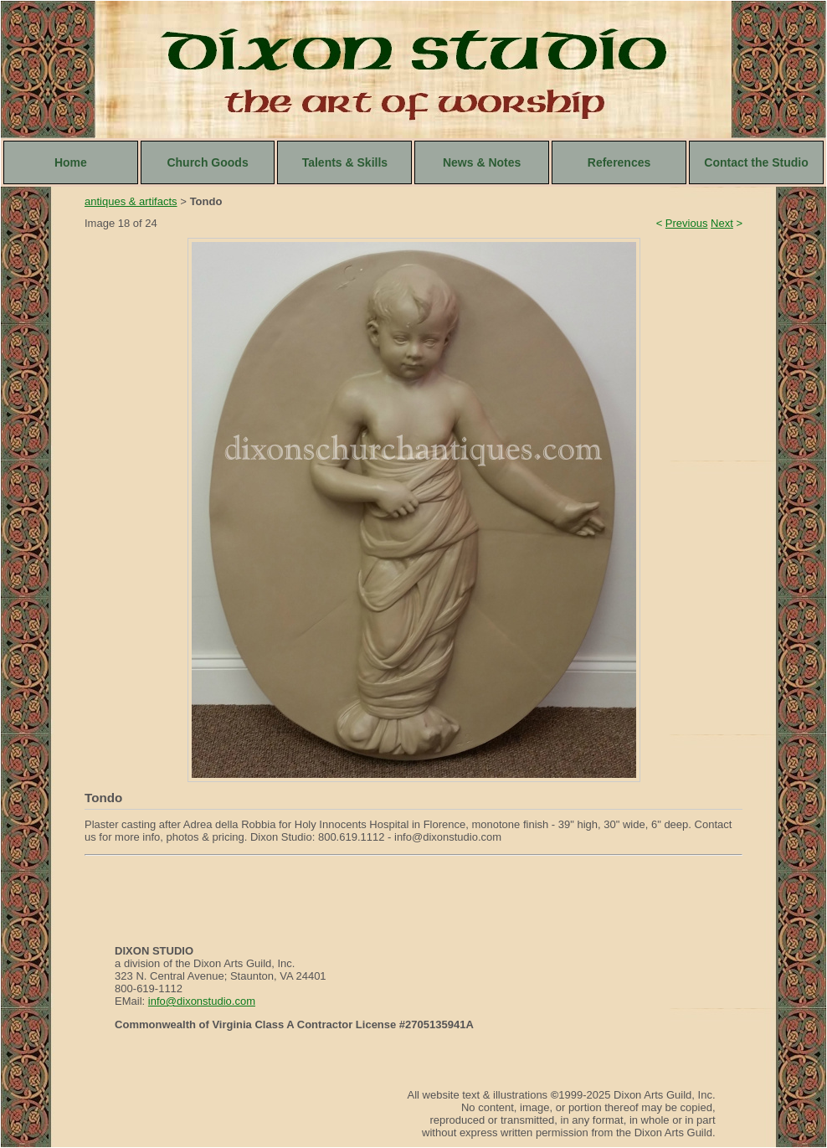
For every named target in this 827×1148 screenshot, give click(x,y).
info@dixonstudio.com (201, 1001)
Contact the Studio (756, 162)
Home (70, 162)
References (619, 162)
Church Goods (207, 162)
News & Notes (482, 162)
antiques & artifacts (131, 201)
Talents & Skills (345, 162)
